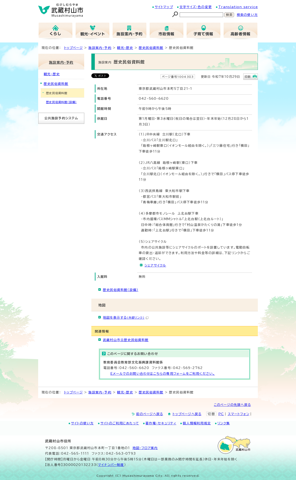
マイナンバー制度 (111, 464)
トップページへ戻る (187, 414)
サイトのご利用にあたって (119, 423)
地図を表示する (125, 317)
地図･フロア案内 (145, 448)
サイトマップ (164, 7)
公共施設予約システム (61, 118)
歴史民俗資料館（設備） (120, 289)
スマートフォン (238, 414)
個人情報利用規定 (197, 423)
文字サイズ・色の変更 (195, 7)
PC (221, 414)
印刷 (248, 76)
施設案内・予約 (99, 47)
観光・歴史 (125, 47)
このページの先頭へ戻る (232, 404)
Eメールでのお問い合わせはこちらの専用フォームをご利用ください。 (162, 373)
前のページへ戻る (149, 414)
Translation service (238, 7)
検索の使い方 (247, 14)
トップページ (73, 47)
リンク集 (223, 423)
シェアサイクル (155, 265)
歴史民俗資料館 (151, 47)
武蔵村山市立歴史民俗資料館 (126, 340)
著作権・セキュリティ (160, 423)
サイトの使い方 (82, 423)
